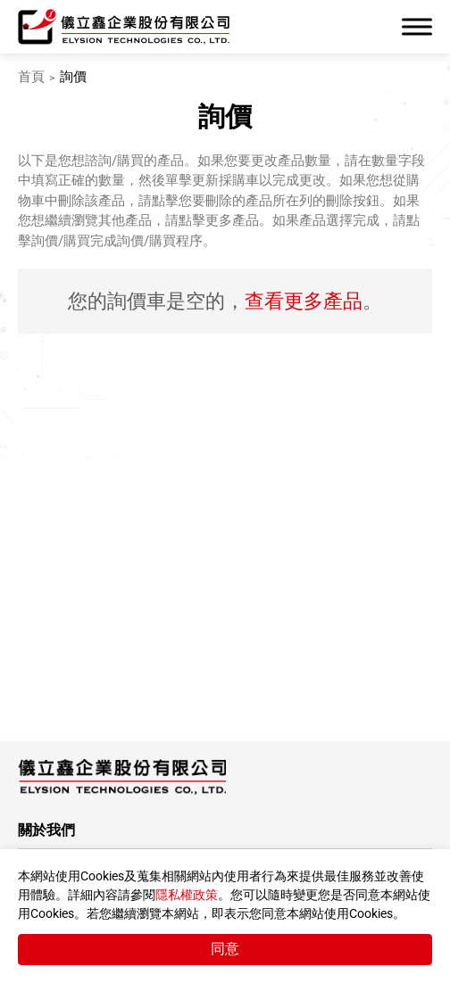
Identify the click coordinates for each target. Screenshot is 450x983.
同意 (225, 948)
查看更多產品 (303, 301)
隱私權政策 (186, 895)
